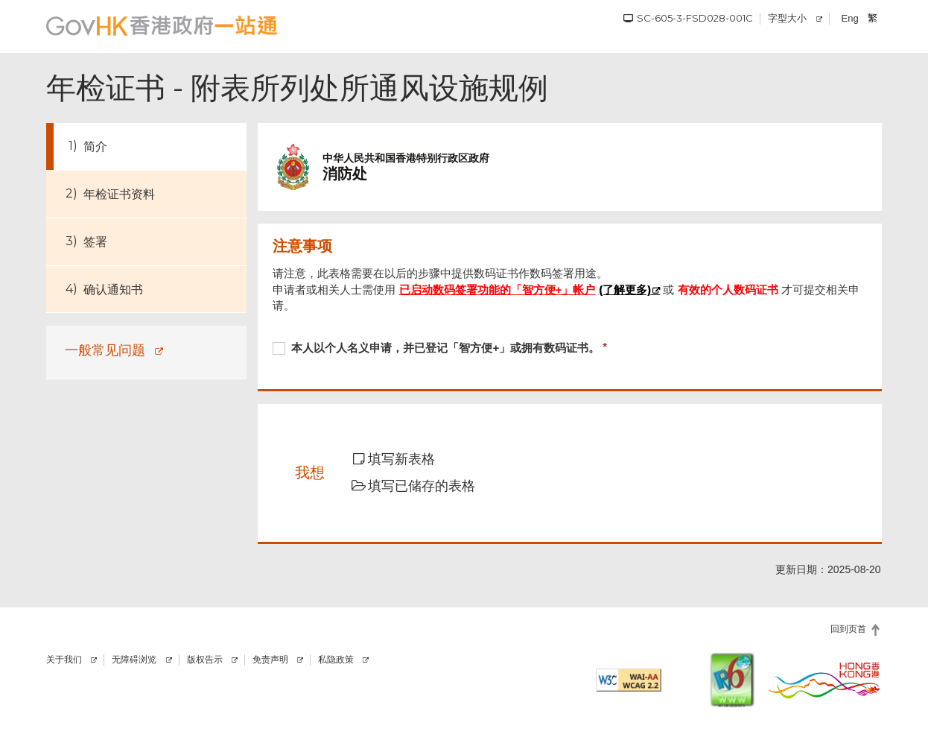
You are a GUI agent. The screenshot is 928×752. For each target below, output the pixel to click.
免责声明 (270, 659)
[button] (403, 460)
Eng (850, 18)
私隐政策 (336, 659)
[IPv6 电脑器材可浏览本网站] (732, 679)
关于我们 (64, 659)
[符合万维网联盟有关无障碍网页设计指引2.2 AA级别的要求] (628, 680)
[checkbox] (569, 349)
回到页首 (848, 628)
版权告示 (205, 659)
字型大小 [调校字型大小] (787, 18)
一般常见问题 (105, 350)
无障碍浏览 (134, 659)
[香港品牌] (824, 680)
